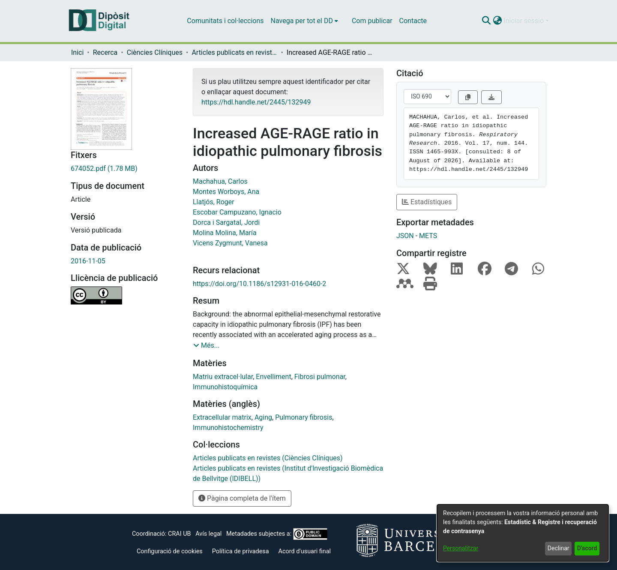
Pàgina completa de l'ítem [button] (242, 498)
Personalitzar (460, 548)
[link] (125, 169)
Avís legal (208, 533)
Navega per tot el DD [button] (302, 21)
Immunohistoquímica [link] (225, 387)
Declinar (558, 548)
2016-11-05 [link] (88, 261)
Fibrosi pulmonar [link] (319, 377)
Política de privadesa (240, 551)
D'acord (587, 548)
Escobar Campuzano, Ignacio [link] (237, 212)
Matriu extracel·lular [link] (223, 377)
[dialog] (522, 532)
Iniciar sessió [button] (524, 21)
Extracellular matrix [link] (222, 417)
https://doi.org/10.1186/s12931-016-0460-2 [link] (259, 284)
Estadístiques (427, 202)
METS (428, 236)
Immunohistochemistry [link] (228, 428)
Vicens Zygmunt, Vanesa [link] (230, 243)
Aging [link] (263, 417)
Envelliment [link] (273, 377)
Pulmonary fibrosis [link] (303, 417)
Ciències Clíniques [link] (155, 52)
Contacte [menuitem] (413, 21)
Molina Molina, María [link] (225, 233)
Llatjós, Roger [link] (213, 202)
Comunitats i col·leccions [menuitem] (225, 21)
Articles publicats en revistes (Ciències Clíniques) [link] (234, 52)
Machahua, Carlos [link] (220, 181)
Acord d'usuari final (305, 551)
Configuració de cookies (170, 551)
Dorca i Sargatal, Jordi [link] (226, 222)
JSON (405, 236)
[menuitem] (304, 21)
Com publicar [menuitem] (372, 21)
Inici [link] (77, 52)
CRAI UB (179, 533)
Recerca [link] (105, 52)
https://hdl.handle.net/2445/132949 (256, 102)
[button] (486, 21)
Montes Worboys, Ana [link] (226, 192)
